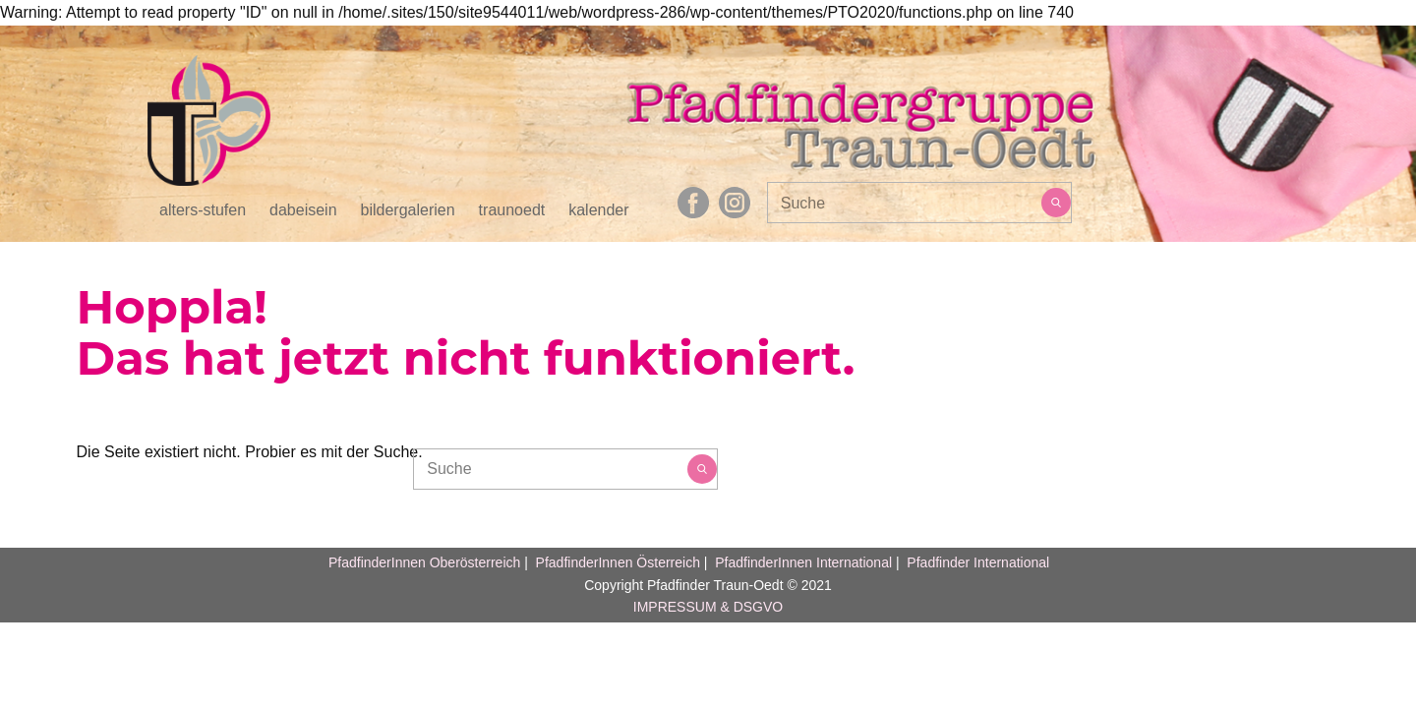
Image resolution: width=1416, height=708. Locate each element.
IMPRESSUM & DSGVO (708, 607)
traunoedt (512, 210)
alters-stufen (202, 210)
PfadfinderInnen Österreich (618, 562)
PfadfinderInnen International (803, 562)
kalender (598, 210)
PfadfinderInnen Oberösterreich (424, 562)
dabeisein (303, 210)
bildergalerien (408, 210)
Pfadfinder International (976, 562)
